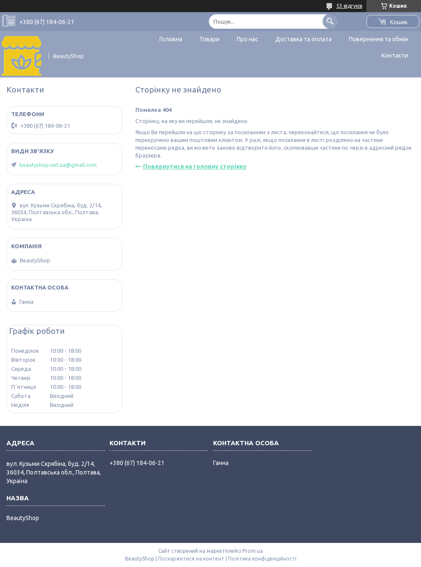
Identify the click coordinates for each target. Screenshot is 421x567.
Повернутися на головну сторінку (195, 166)
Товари (209, 39)
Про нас (247, 39)
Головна (170, 39)
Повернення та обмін (378, 39)
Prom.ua (252, 551)
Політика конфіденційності (262, 558)
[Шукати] (330, 21)
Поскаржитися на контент (191, 558)
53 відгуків (349, 6)
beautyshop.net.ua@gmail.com (58, 165)
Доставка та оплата (303, 39)
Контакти (394, 55)
